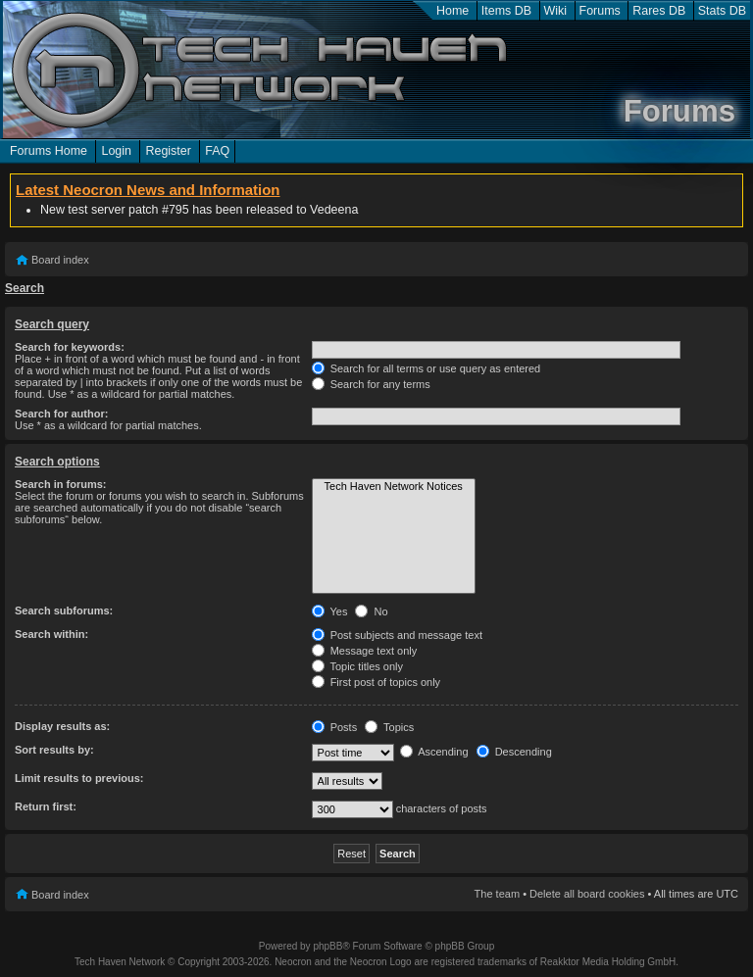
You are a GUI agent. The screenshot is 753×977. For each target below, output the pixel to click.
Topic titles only (357, 666)
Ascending (434, 751)
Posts (335, 727)
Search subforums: (64, 610)
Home (452, 11)
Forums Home (48, 151)
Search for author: (61, 413)
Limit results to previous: (79, 778)
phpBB (327, 946)
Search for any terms (371, 384)
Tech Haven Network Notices (394, 487)
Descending (514, 751)
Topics (389, 727)
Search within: (51, 634)
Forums (600, 11)
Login (116, 151)
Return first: (45, 806)
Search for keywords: (70, 347)
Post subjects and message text (397, 635)
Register (167, 151)
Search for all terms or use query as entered (426, 368)
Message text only (365, 651)
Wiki (556, 11)
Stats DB (722, 11)
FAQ (217, 151)
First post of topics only (376, 682)
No (371, 611)
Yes (330, 611)
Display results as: (62, 726)
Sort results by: (54, 750)
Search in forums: (61, 484)
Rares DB (658, 11)
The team (497, 894)
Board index (60, 260)
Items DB (506, 11)
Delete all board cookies (586, 894)
